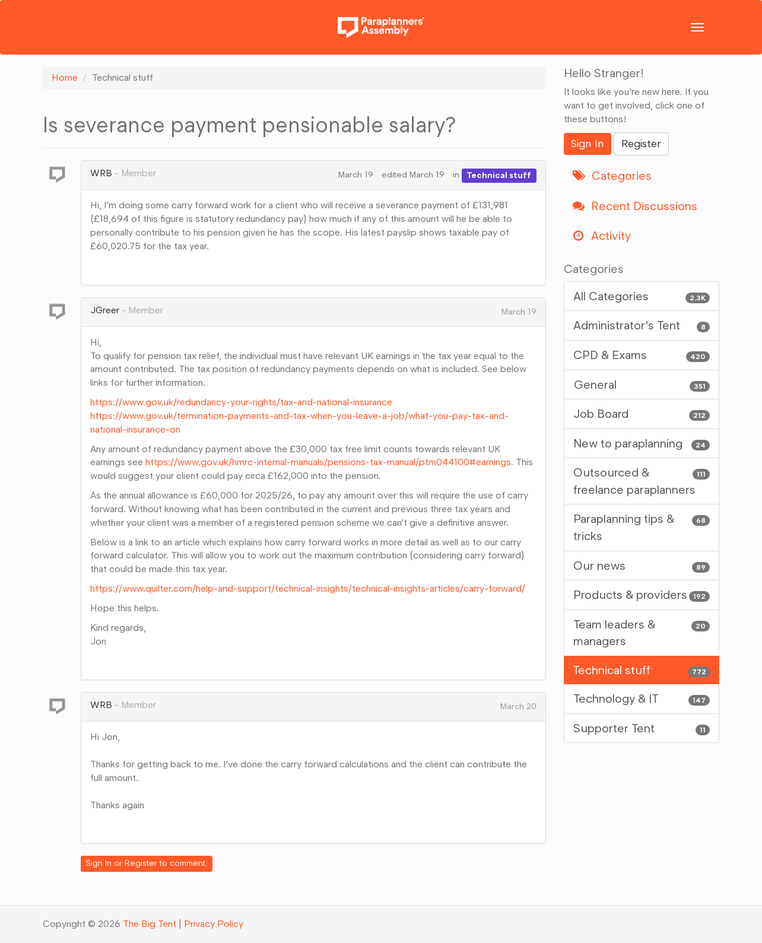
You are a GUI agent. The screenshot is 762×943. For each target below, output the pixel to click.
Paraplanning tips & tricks (641, 526)
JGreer (104, 310)
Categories (612, 176)
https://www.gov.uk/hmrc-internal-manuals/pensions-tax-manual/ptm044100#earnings (328, 462)
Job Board (641, 414)
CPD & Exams (641, 355)
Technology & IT (641, 698)
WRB (101, 173)
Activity (602, 235)
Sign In (98, 863)
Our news (641, 565)
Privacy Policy (213, 923)
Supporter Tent (641, 728)
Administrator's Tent (641, 325)
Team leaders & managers (641, 632)
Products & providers (641, 595)
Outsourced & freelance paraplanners (641, 480)
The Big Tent (149, 923)
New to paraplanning (641, 443)
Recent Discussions (635, 206)
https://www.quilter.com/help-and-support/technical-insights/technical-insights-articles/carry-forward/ (307, 588)
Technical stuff (498, 175)
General (641, 384)
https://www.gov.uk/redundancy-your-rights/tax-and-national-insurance (241, 402)
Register (141, 863)
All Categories (641, 296)
